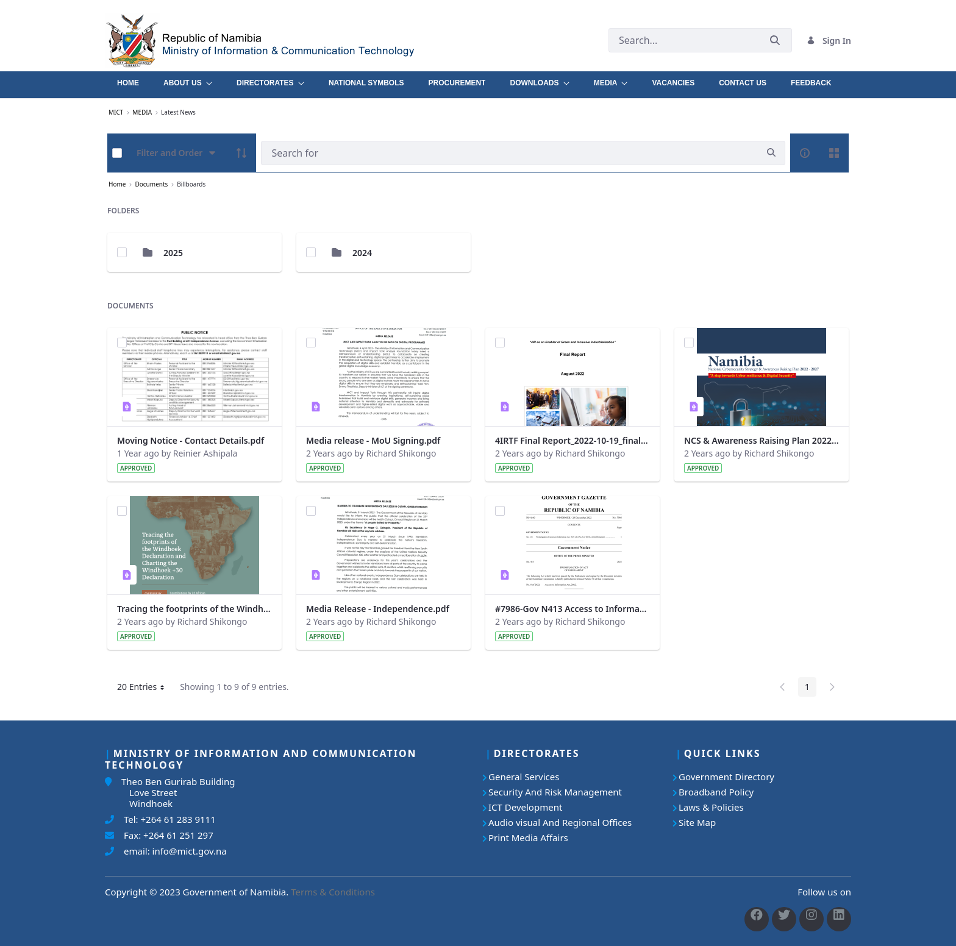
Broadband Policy (716, 792)
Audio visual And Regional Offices (560, 822)
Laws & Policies (711, 807)
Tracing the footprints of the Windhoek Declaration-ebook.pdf (194, 608)
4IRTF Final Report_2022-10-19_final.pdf (572, 440)
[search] (771, 153)
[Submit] (775, 40)
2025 (173, 252)
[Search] (509, 153)
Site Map (697, 822)
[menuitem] (128, 79)
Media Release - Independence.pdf (377, 608)
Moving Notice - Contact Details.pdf (190, 440)
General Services (523, 776)
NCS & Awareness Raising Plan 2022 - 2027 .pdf (761, 440)
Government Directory (726, 776)
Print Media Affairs (528, 837)
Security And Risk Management (555, 792)
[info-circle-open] (805, 153)
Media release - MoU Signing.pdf (373, 440)
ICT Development (525, 807)
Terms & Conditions (333, 892)
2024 (362, 252)
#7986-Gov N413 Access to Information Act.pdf (572, 608)
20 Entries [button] (145, 689)
